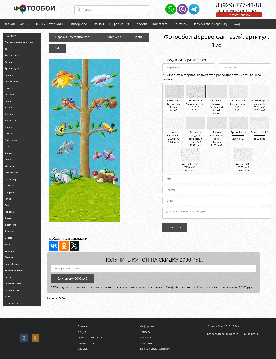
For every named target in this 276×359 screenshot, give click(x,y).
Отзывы (98, 24)
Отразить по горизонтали (73, 37)
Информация (119, 24)
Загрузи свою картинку (210, 24)
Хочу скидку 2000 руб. (72, 279)
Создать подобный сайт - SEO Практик (232, 334)
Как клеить (160, 24)
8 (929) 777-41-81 (239, 5)
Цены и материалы (49, 24)
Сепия (138, 37)
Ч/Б (57, 48)
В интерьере (77, 24)
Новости (140, 24)
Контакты (181, 24)
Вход (236, 24)
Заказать (174, 228)
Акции (24, 24)
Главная (9, 24)
